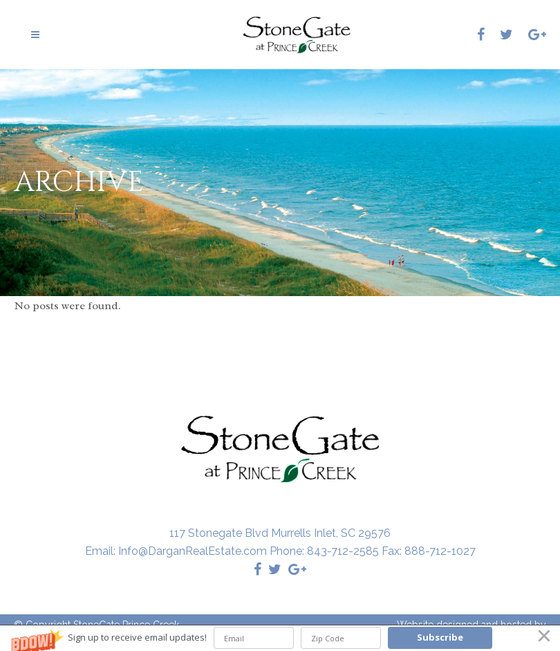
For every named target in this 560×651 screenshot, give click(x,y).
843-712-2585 (343, 551)
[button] (280, 638)
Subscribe (440, 637)
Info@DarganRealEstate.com (192, 551)
